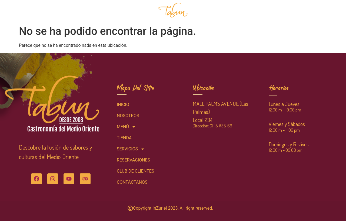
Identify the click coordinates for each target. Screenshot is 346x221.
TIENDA (203, 11)
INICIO (54, 11)
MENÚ (77, 11)
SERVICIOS (231, 11)
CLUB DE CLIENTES (267, 11)
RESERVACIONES (136, 11)
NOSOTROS (104, 11)
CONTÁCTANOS (303, 11)
